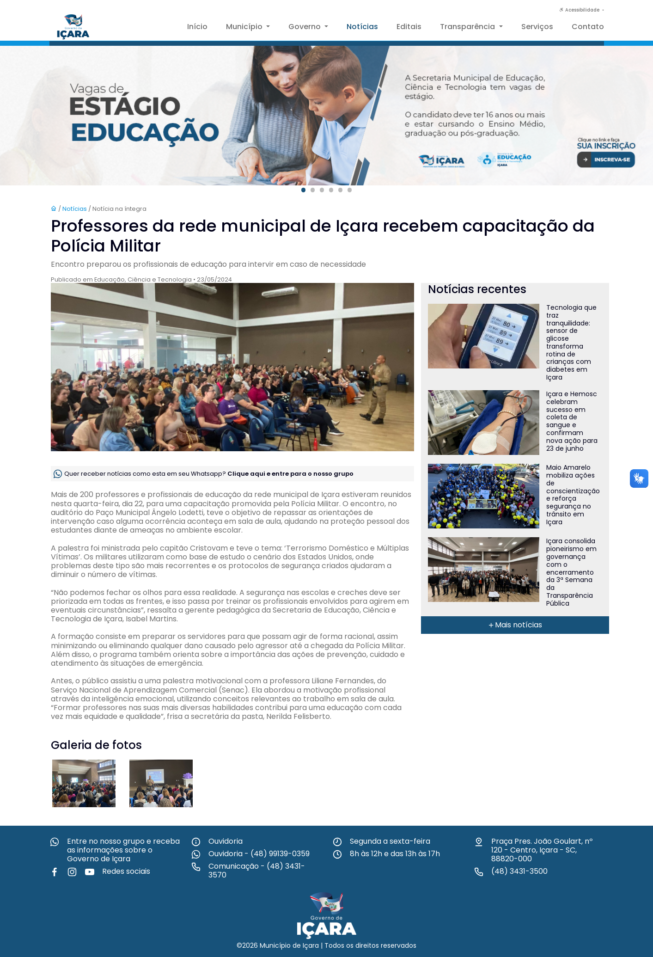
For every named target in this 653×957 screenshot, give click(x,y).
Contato (588, 26)
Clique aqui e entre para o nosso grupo (290, 473)
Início (197, 26)
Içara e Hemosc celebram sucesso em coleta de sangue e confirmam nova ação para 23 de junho (572, 421)
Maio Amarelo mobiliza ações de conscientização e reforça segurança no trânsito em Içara (573, 495)
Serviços (537, 26)
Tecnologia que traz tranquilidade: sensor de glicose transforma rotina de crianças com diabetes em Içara (571, 342)
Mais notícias (515, 625)
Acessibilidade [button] (580, 10)
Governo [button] (305, 26)
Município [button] (245, 26)
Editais (409, 26)
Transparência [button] (468, 26)
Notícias (362, 26)
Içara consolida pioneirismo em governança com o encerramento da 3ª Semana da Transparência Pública (571, 571)
